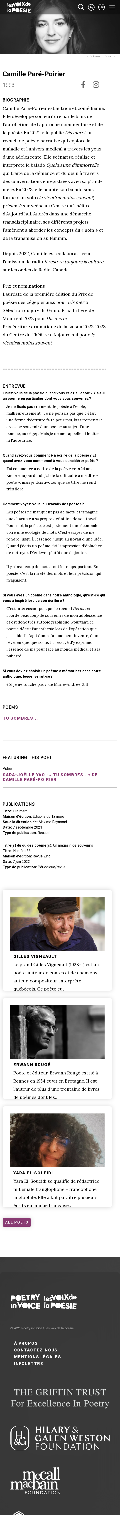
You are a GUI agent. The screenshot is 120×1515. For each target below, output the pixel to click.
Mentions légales (37, 1356)
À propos (26, 1343)
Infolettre (28, 1363)
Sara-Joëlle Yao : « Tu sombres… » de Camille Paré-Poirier (50, 777)
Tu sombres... (20, 718)
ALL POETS (16, 1222)
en (101, 7)
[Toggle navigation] (112, 7)
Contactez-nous (36, 1350)
